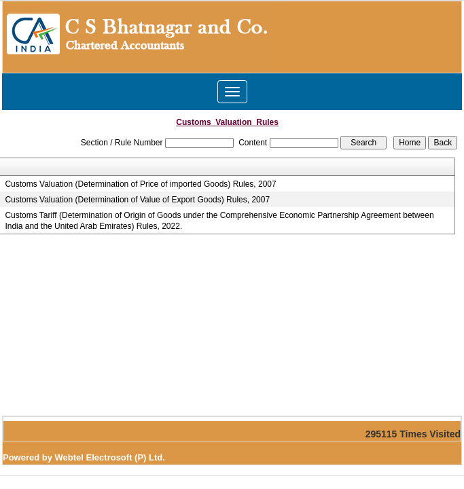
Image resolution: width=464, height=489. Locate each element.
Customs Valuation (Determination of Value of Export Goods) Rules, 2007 (137, 199)
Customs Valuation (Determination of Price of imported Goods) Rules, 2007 (140, 184)
